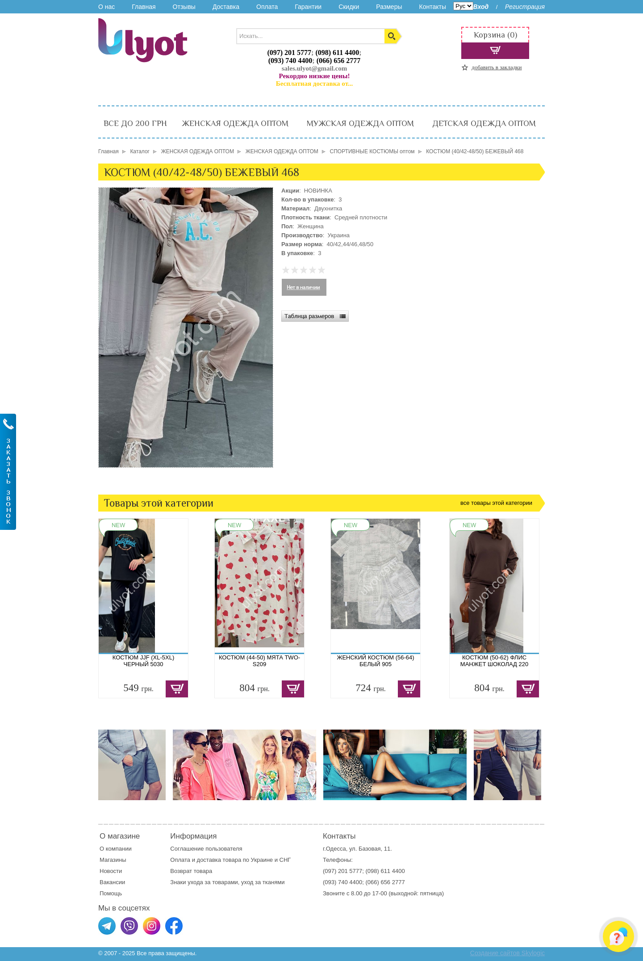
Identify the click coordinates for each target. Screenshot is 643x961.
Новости (111, 871)
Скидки (348, 6)
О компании (116, 848)
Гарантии (308, 6)
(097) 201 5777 (289, 52)
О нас (106, 6)
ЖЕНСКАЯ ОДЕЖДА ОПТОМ (235, 123)
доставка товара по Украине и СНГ (244, 859)
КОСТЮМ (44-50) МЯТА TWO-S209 (259, 660)
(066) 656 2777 (339, 60)
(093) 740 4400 (290, 60)
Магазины (113, 859)
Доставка (226, 6)
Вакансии (112, 882)
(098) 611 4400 (337, 52)
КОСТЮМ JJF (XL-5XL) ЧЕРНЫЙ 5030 (144, 660)
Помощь (111, 893)
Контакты (432, 6)
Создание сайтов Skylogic (507, 953)
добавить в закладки (497, 67)
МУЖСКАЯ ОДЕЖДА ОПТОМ (360, 123)
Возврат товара (191, 871)
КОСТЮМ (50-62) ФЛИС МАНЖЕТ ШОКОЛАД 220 (494, 660)
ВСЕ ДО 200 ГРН (135, 123)
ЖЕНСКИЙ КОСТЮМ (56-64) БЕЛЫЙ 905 (375, 660)
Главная (143, 6)
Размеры (389, 6)
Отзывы (184, 6)
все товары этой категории (496, 502)
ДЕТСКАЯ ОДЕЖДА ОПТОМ (484, 123)
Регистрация (525, 6)
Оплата (267, 6)
